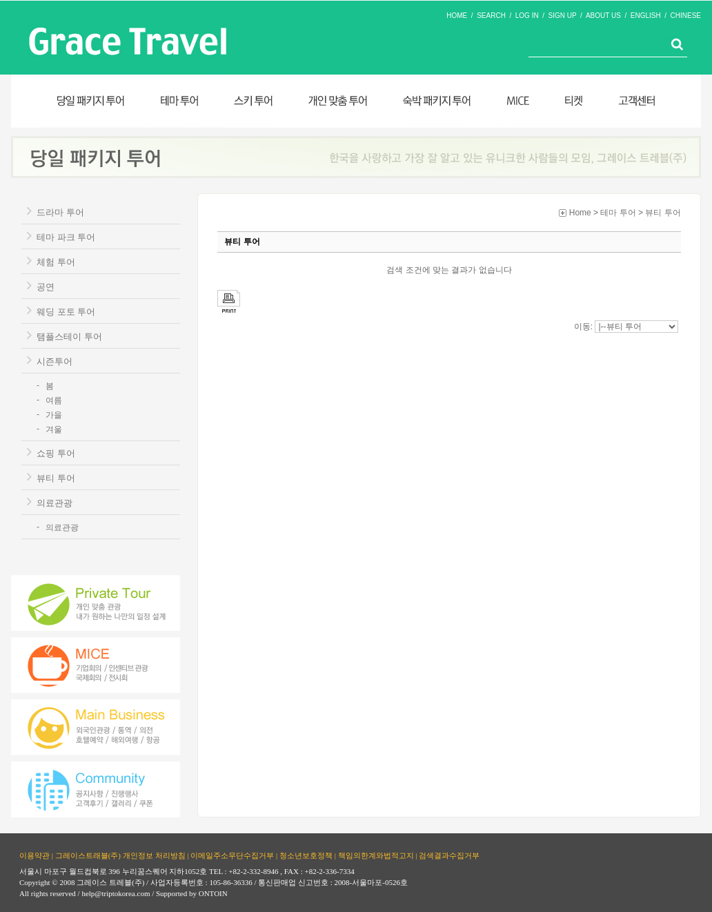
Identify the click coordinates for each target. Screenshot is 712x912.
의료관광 (54, 503)
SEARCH (491, 15)
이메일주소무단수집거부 (232, 855)
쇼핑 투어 (56, 453)
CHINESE (686, 15)
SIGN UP (562, 15)
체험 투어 (56, 262)
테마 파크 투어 (66, 237)
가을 (54, 415)
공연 (46, 287)
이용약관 (34, 855)
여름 (54, 400)
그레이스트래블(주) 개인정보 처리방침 (120, 855)
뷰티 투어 (56, 478)
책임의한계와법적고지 (376, 855)
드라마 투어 (60, 212)
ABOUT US (603, 15)
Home (580, 212)
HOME (456, 15)
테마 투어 (617, 212)
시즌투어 (54, 361)
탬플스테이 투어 (69, 336)
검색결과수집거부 (449, 855)
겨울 (54, 429)
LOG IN (527, 15)
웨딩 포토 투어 (66, 312)
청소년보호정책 (306, 855)
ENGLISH (646, 15)
